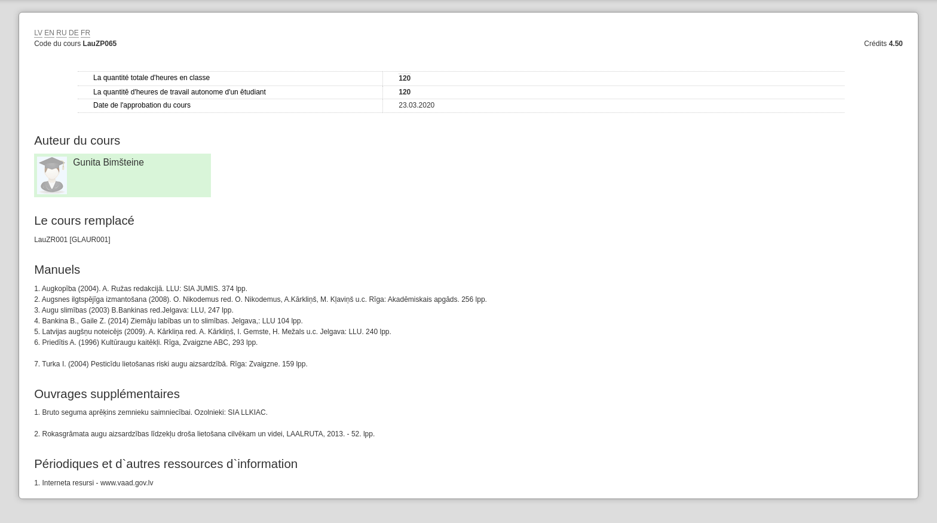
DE (74, 33)
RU (61, 33)
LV (38, 33)
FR (85, 33)
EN (49, 33)
